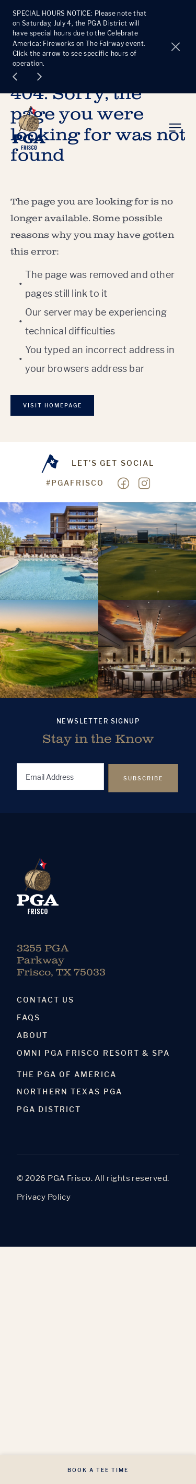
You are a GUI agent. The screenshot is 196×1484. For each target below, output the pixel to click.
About (33, 1035)
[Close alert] (175, 47)
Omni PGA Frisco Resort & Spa (93, 1053)
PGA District (49, 1109)
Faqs (28, 1018)
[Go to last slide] (15, 77)
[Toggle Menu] (175, 127)
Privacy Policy (44, 1197)
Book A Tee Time (98, 1470)
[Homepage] (29, 128)
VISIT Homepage (52, 405)
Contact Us (45, 1000)
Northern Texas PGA (69, 1092)
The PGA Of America (67, 1074)
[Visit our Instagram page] (144, 483)
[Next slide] (39, 77)
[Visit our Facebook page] (123, 483)
